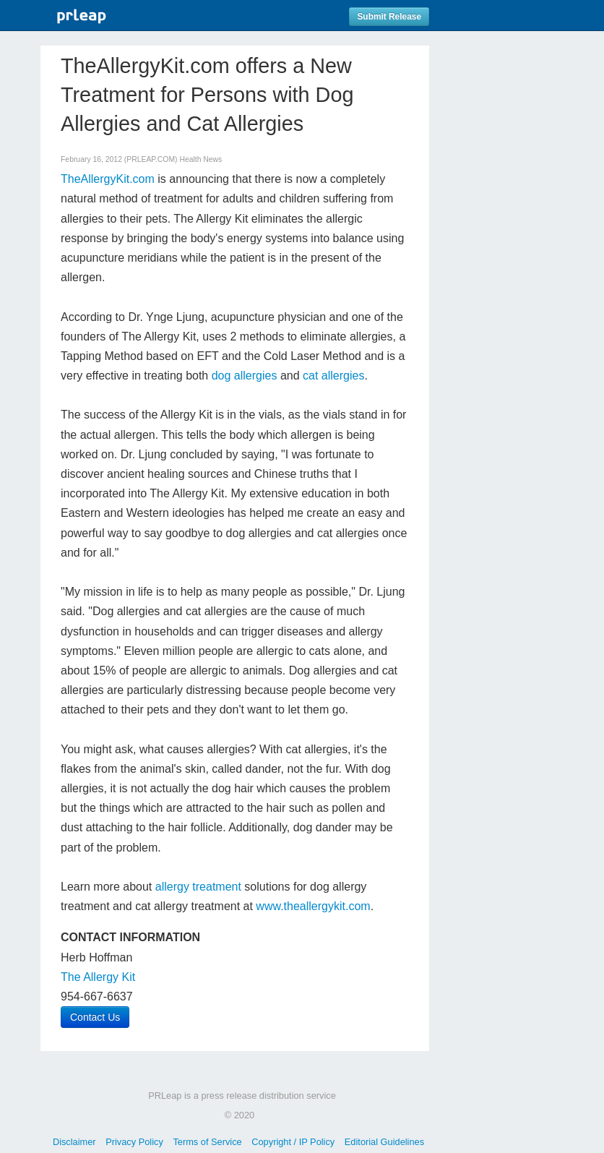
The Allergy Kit (98, 977)
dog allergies (246, 375)
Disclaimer (74, 1141)
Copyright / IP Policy (293, 1141)
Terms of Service (207, 1141)
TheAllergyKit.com (108, 179)
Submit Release (389, 17)
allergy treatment (198, 886)
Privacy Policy (134, 1141)
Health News (200, 159)
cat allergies (333, 375)
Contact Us (95, 1017)
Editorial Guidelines (384, 1141)
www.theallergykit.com (313, 906)
